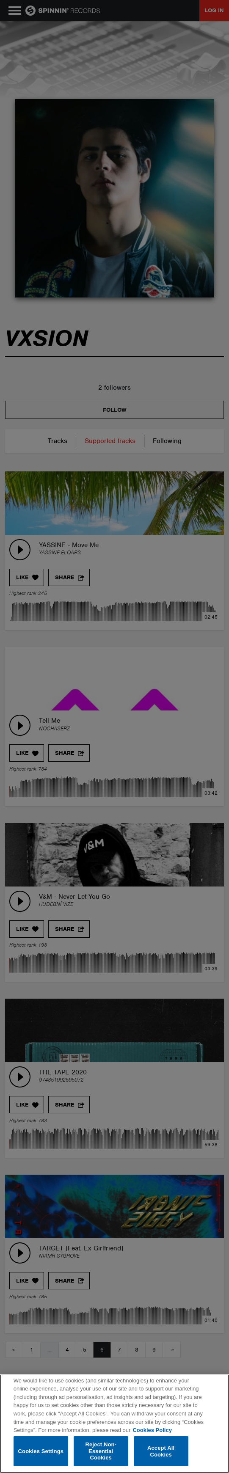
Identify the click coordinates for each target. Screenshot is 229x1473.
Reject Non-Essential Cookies (100, 1451)
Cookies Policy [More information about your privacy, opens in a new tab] (151, 1430)
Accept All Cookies (160, 1451)
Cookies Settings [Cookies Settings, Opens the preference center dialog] (41, 1451)
